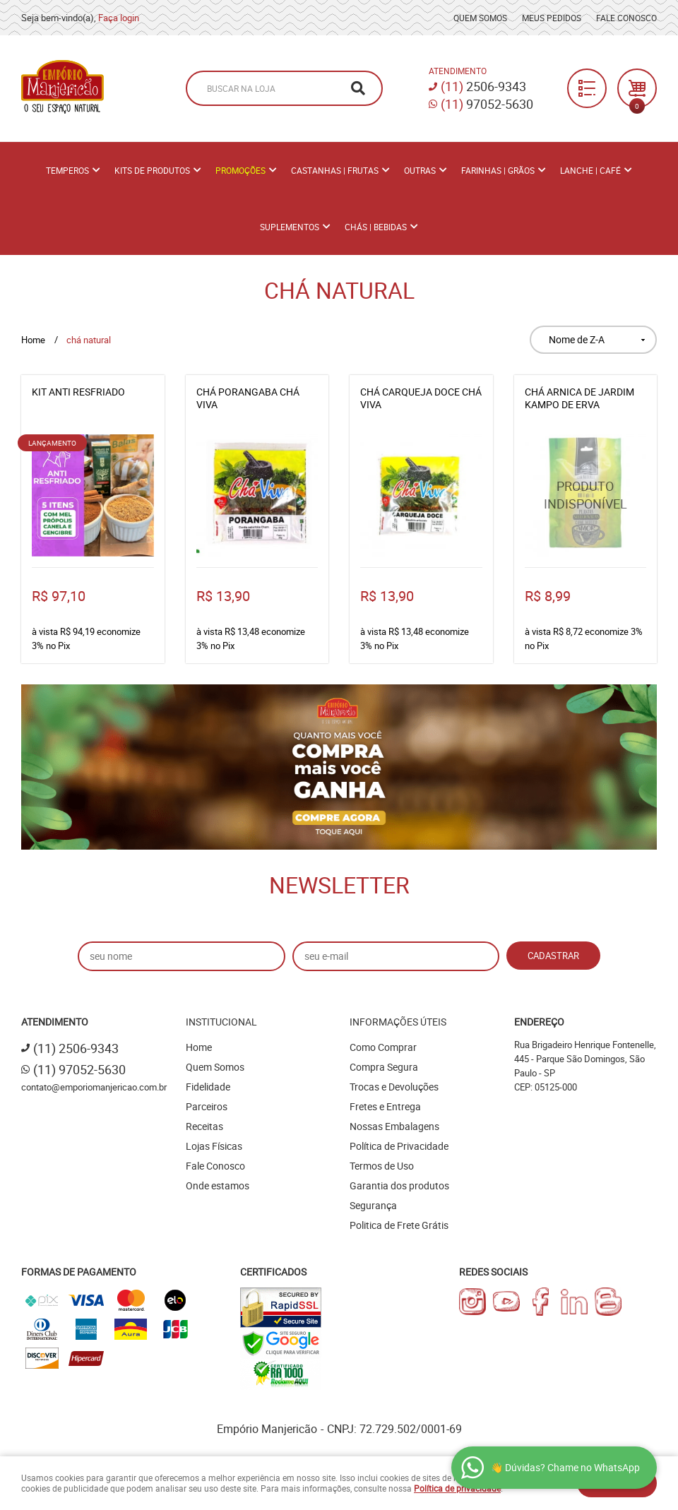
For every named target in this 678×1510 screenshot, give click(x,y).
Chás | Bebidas (376, 226)
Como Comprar (383, 1047)
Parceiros (206, 1106)
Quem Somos (480, 17)
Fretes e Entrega (385, 1106)
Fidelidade (208, 1086)
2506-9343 (483, 86)
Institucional (221, 1021)
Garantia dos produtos (399, 1185)
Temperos (67, 170)
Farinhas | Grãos (498, 170)
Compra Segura (384, 1067)
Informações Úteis (398, 1021)
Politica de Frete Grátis (399, 1225)
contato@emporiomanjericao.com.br (94, 1087)
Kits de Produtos (152, 170)
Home (199, 1047)
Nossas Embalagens (394, 1126)
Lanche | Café (590, 170)
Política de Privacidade (399, 1146)
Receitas (204, 1126)
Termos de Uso (382, 1165)
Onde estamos (217, 1185)
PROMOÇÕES (240, 170)
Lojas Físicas (214, 1146)
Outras (420, 170)
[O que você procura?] (358, 88)
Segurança (373, 1205)
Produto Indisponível (586, 495)
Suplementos (289, 226)
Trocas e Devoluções (394, 1086)
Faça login (118, 17)
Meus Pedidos (551, 17)
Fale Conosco (626, 17)
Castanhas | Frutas (335, 170)
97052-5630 (487, 103)
